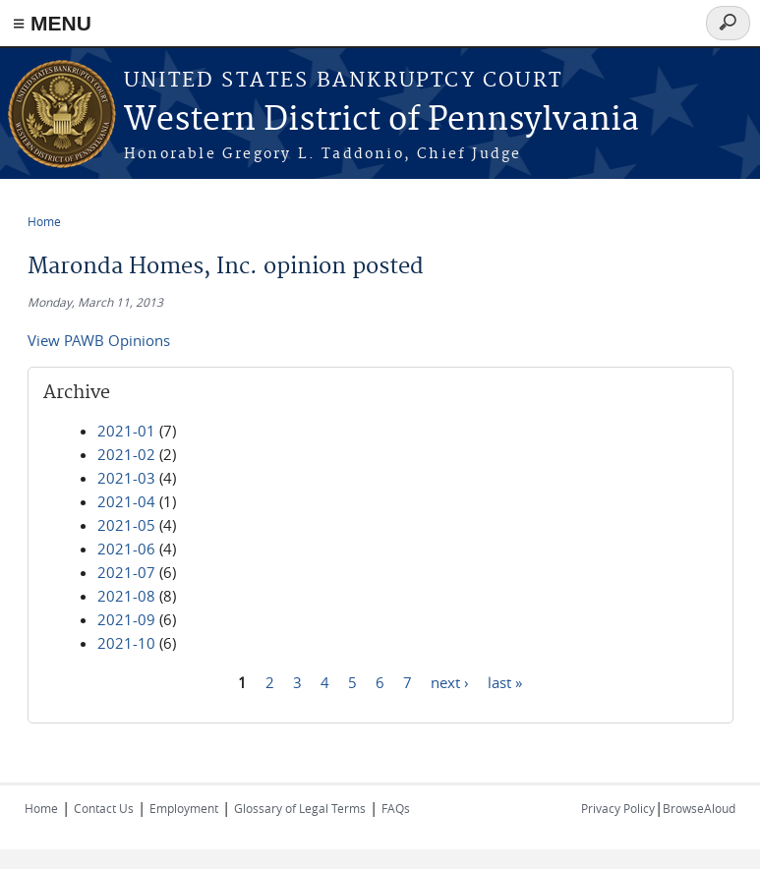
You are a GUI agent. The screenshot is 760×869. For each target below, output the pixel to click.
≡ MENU (52, 23)
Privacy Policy (618, 808)
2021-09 (126, 619)
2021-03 (126, 478)
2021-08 (126, 596)
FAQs (395, 808)
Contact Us (104, 808)
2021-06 (126, 548)
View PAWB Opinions (99, 340)
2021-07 (126, 572)
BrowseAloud (699, 808)
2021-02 (126, 454)
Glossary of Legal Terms (300, 808)
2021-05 (126, 525)
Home (44, 221)
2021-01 (126, 430)
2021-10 (126, 643)
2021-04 (126, 501)
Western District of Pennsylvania (381, 120)
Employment (183, 808)
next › (450, 681)
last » (505, 681)
